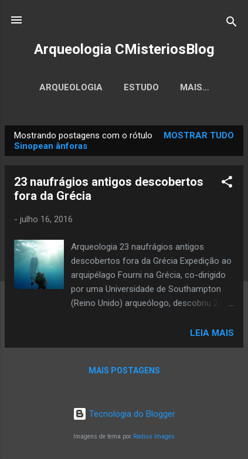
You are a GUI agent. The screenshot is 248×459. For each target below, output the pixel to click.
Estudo (141, 87)
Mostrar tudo (199, 135)
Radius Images (154, 436)
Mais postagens (124, 370)
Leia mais (212, 333)
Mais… (194, 87)
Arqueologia (71, 87)
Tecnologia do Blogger (124, 414)
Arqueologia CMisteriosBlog (124, 49)
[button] (227, 184)
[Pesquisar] (232, 24)
